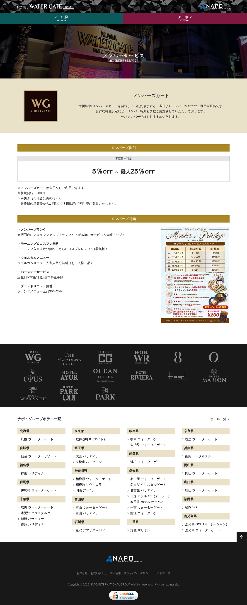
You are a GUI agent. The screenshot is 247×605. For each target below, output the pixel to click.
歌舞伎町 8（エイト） (91, 433)
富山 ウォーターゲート (92, 501)
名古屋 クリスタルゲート (148, 478)
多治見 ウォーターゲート (148, 439)
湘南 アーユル (86, 484)
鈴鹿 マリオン (140, 524)
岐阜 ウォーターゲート (146, 433)
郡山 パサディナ (32, 467)
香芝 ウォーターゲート (201, 433)
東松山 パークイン (89, 456)
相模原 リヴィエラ (89, 478)
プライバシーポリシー (137, 567)
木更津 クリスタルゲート (39, 507)
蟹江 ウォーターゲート (146, 507)
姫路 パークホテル (198, 450)
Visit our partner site (167, 578)
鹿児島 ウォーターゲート (203, 524)
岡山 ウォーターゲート (201, 467)
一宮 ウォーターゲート (146, 501)
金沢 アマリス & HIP (90, 524)
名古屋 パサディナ (143, 484)
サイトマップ (162, 567)
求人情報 (115, 567)
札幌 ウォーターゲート (37, 433)
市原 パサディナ (32, 518)
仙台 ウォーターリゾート (39, 450)
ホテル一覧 (220, 413)
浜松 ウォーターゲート (146, 456)
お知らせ (82, 567)
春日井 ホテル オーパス (147, 495)
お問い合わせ (99, 567)
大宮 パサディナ (87, 450)
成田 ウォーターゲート (37, 501)
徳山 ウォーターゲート (201, 484)
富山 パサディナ (87, 507)
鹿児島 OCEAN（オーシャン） (207, 518)
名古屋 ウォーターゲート (148, 473)
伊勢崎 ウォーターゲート (39, 484)
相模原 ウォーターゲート (93, 473)
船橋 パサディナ (32, 512)
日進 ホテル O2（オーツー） (150, 490)
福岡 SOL (192, 501)
